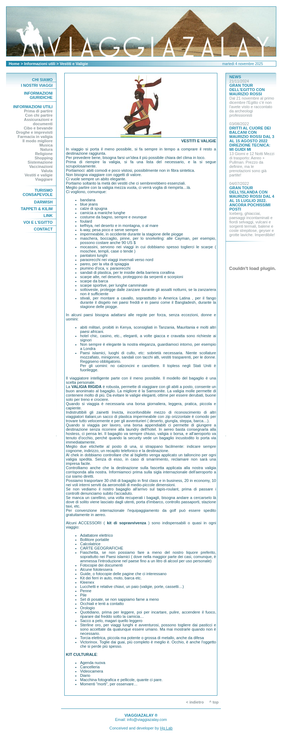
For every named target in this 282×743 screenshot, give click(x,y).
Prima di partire (38, 111)
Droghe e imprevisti (34, 132)
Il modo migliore (37, 141)
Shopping (43, 158)
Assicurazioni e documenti (38, 121)
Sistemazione (40, 162)
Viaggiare (44, 179)
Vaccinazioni (41, 166)
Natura (46, 149)
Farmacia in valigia (35, 136)
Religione (44, 154)
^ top (215, 702)
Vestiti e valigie (39, 175)
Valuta (47, 171)
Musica (46, 145)
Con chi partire (39, 115)
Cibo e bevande (38, 128)
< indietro (195, 702)
